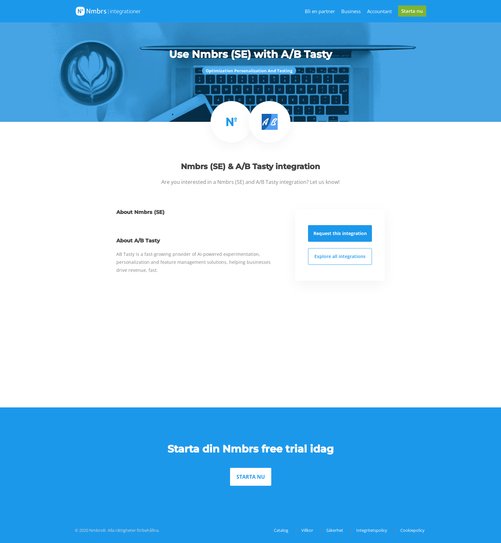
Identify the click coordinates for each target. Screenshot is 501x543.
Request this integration (340, 233)
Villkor (307, 530)
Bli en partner (320, 11)
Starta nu (412, 11)
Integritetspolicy (371, 530)
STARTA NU (250, 476)
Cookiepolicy (412, 530)
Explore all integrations (340, 256)
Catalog (281, 530)
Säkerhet (334, 530)
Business (351, 11)
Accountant (379, 11)
